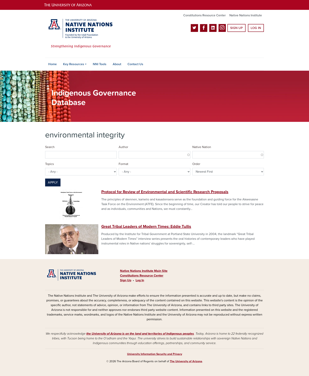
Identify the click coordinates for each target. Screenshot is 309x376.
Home (52, 64)
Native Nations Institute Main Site (144, 271)
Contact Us (135, 64)
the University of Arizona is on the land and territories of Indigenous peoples (140, 334)
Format (123, 164)
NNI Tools (99, 64)
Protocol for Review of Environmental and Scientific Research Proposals (164, 192)
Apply (53, 182)
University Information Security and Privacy (154, 354)
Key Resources (73, 64)
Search (50, 147)
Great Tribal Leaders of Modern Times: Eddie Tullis (146, 226)
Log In (256, 28)
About (117, 64)
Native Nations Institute (245, 15)
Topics (49, 164)
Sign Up (236, 28)
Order (196, 164)
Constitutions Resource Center (204, 15)
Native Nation (201, 147)
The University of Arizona (186, 361)
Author (123, 147)
